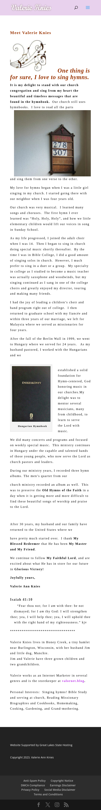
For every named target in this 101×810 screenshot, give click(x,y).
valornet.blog (73, 681)
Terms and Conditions (48, 794)
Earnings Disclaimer (63, 785)
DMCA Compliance (33, 785)
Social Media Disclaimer (59, 790)
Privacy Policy (30, 790)
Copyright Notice (62, 780)
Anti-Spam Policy (34, 780)
